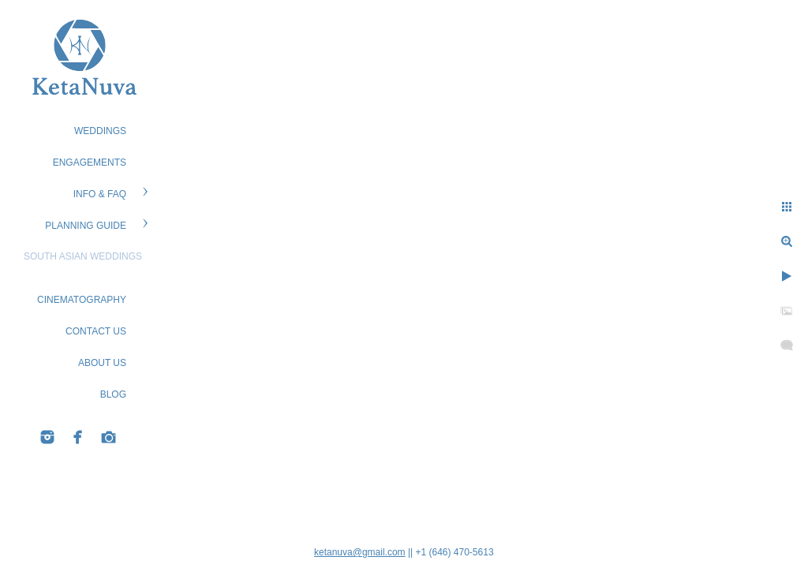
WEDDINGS (100, 130)
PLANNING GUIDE (85, 225)
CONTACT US (95, 331)
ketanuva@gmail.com (360, 552)
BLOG (113, 394)
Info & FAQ (99, 194)
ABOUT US (102, 362)
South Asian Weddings (83, 256)
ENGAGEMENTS (89, 162)
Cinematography (81, 299)
